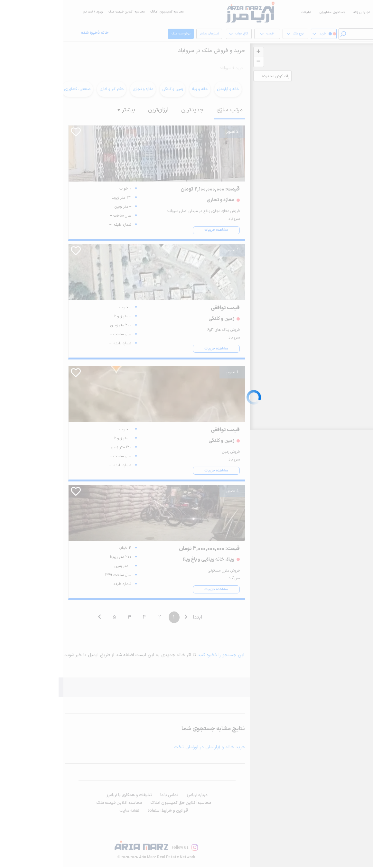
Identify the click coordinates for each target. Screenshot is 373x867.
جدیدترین (129, 110)
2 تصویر (169, 132)
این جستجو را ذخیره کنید (157, 655)
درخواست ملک (118, 34)
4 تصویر (169, 491)
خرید (350, 12)
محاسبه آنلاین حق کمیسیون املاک (117, 803)
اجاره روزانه (298, 12)
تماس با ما (106, 795)
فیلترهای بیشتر (147, 35)
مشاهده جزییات (152, 230)
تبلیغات (243, 12)
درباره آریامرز (133, 795)
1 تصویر (169, 372)
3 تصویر (169, 250)
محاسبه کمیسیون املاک (103, 11)
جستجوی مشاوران (269, 12)
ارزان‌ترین (95, 110)
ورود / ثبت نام (29, 11)
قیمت (203, 34)
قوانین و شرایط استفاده (104, 810)
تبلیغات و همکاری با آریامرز (66, 795)
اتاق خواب (175, 34)
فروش (319, 12)
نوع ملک (231, 34)
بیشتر (63, 110)
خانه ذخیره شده (31, 33)
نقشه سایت (66, 810)
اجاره (335, 12)
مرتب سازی (166, 110)
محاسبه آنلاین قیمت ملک (63, 11)
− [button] (195, 62)
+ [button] (195, 52)
